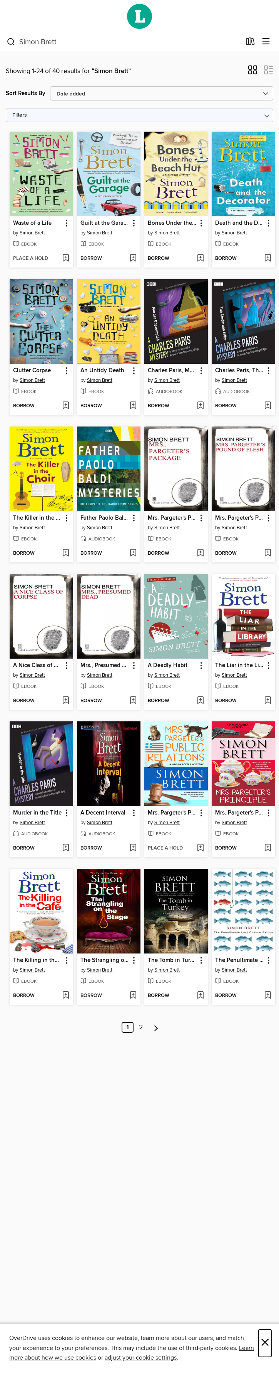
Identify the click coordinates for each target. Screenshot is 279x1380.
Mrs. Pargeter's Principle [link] (239, 813)
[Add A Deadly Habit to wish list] (200, 701)
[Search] (11, 42)
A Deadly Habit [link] (167, 665)
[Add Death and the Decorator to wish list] (267, 259)
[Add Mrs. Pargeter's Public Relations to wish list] (200, 848)
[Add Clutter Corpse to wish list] (65, 406)
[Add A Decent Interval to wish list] (133, 848)
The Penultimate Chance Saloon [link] (239, 960)
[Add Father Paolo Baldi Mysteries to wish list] (133, 554)
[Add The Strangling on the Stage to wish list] (133, 996)
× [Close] (265, 1343)
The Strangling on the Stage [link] (105, 960)
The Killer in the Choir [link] (37, 518)
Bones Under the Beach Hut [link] (172, 223)
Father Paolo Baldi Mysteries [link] (105, 518)
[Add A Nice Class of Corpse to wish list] (65, 701)
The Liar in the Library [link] (239, 665)
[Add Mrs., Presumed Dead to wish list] (133, 701)
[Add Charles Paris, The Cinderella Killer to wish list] (267, 406)
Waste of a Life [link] (32, 223)
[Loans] (250, 43)
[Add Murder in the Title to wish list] (65, 848)
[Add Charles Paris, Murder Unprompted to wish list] (200, 406)
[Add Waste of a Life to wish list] (65, 259)
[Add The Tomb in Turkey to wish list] (200, 996)
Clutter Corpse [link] (32, 370)
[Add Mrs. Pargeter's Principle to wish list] (267, 848)
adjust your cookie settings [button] (141, 1358)
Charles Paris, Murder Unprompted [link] (172, 370)
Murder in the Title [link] (37, 813)
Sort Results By (25, 93)
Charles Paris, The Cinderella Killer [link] (239, 370)
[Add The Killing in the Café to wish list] (65, 996)
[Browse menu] (266, 42)
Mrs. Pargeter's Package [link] (172, 518)
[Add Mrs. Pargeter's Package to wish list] (200, 554)
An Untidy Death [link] (102, 370)
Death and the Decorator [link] (239, 223)
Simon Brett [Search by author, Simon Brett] (32, 233)
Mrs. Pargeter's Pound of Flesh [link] (239, 518)
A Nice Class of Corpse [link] (37, 665)
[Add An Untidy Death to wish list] (133, 406)
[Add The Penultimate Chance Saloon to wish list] (267, 996)
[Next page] (156, 1027)
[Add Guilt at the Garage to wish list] (133, 259)
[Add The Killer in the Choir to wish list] (65, 554)
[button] (252, 72)
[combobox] (124, 42)
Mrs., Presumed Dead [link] (105, 665)
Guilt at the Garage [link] (105, 223)
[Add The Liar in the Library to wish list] (267, 701)
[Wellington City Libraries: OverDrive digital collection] (139, 16)
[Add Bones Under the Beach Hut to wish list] (200, 259)
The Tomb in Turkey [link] (172, 960)
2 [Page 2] (141, 1027)
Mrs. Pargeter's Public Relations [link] (172, 813)
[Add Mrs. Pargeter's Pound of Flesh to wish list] (267, 554)
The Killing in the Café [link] (37, 960)
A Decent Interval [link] (102, 813)
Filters (19, 115)
